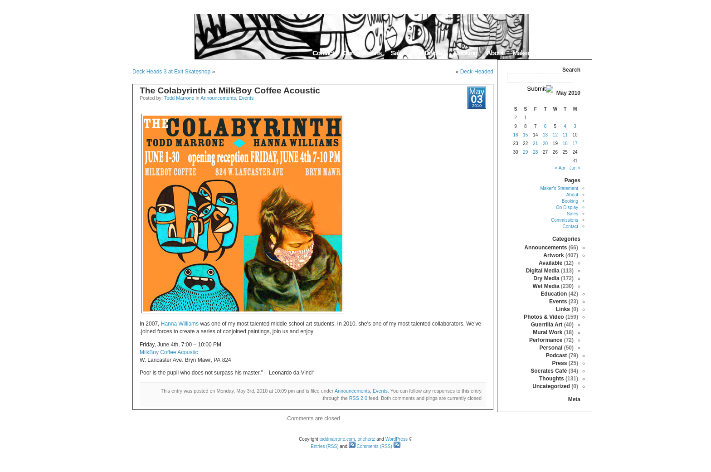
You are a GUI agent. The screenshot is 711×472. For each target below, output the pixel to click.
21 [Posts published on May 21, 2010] (535, 143)
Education (554, 294)
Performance (545, 340)
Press (559, 363)
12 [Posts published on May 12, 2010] (555, 134)
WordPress (396, 439)
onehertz (366, 439)
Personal (551, 348)
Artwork (553, 255)
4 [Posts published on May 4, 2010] (565, 126)
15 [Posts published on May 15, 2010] (525, 134)
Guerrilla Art (547, 324)
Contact (323, 53)
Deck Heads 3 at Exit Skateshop (171, 71)
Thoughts (551, 378)
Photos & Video (544, 317)
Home (580, 53)
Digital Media (543, 271)
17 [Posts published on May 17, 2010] (575, 143)
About (495, 53)
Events (246, 98)
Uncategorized (551, 386)
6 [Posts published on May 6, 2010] (545, 126)
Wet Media (546, 286)
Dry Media (546, 278)
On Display (430, 53)
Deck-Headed (476, 71)
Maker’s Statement (537, 53)
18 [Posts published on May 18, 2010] (565, 143)
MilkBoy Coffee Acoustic (169, 352)
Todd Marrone (179, 98)
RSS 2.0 (358, 398)
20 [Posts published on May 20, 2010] (545, 143)
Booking (465, 53)
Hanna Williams (180, 324)
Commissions (362, 53)
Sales (397, 53)
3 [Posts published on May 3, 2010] (575, 126)
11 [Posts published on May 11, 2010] (565, 134)
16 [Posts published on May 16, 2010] (515, 134)
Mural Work (547, 332)
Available (550, 263)
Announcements (218, 98)
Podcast (556, 355)
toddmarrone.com (337, 439)
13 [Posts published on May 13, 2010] (545, 134)
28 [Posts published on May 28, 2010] (535, 152)
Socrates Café (549, 371)
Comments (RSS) (370, 446)
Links (563, 309)
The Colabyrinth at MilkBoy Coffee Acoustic (230, 90)
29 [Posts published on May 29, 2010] (525, 152)
